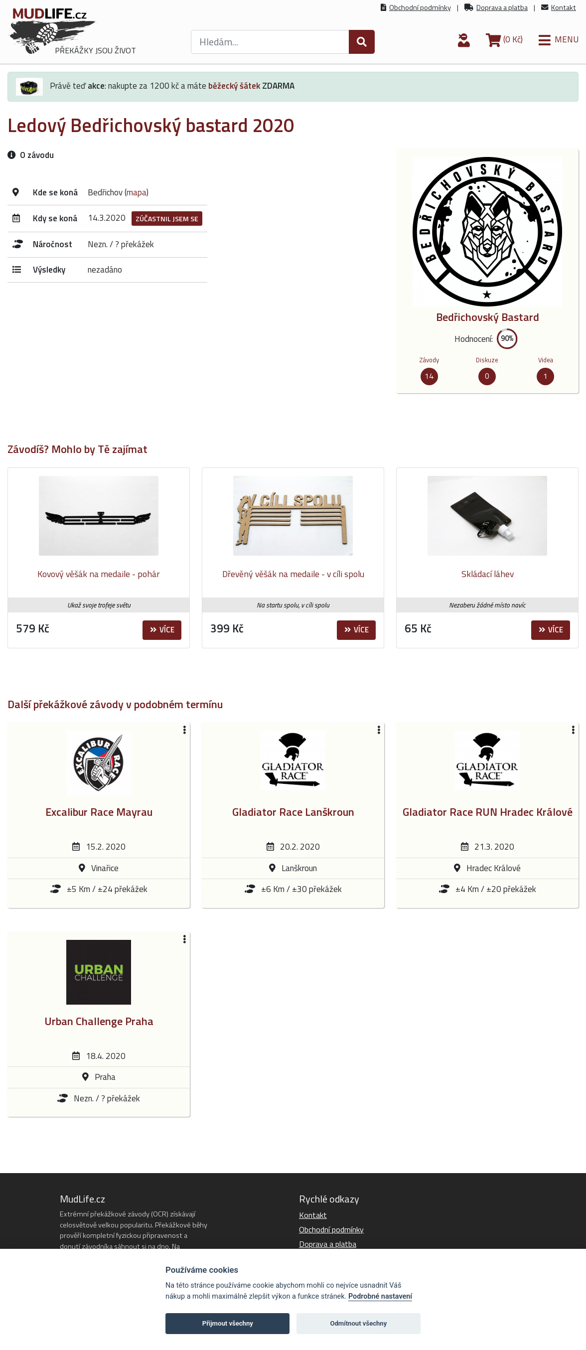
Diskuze (487, 360)
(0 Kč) (504, 39)
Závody (429, 360)
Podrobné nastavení (380, 1296)
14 (429, 376)
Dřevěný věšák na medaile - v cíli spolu (293, 574)
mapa (136, 192)
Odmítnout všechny (358, 1323)
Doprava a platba (502, 7)
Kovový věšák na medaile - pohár (98, 574)
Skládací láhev (487, 574)
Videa (545, 360)
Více (162, 629)
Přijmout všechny (227, 1323)
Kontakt (563, 7)
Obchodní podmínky (420, 7)
